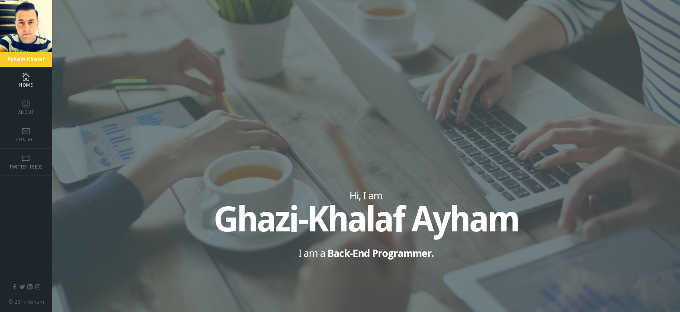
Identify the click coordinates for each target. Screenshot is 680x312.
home (26, 80)
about (26, 107)
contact (26, 134)
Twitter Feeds (26, 161)
